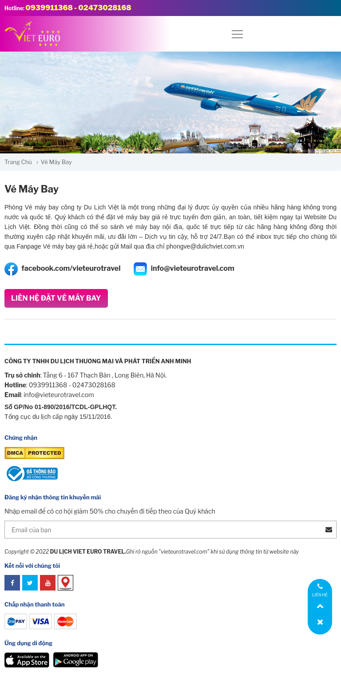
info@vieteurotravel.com (184, 269)
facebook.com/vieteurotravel (62, 269)
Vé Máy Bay (31, 189)
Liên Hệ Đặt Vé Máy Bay (56, 298)
